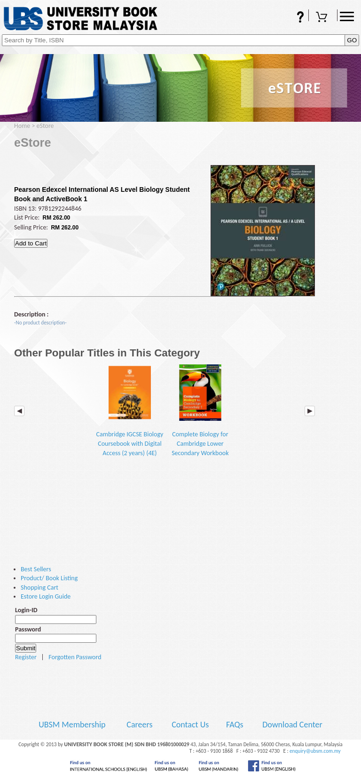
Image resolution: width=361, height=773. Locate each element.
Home (22, 126)
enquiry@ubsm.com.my (315, 751)
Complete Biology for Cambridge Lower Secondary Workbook (200, 410)
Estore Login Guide (46, 596)
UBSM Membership (73, 724)
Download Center (292, 724)
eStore (45, 126)
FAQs (294, 17)
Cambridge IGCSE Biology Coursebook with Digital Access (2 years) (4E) (130, 410)
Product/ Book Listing (49, 578)
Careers (139, 724)
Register (26, 657)
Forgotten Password (74, 657)
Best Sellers (36, 569)
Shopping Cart (323, 17)
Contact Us (191, 724)
